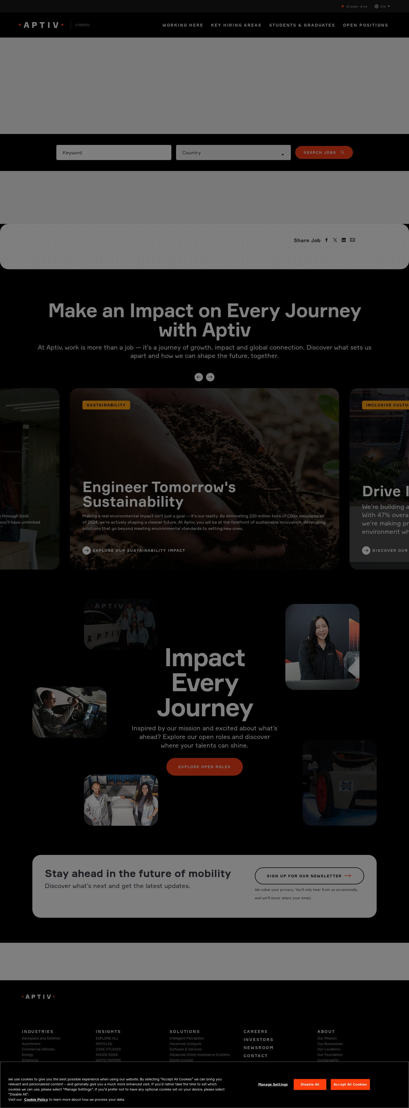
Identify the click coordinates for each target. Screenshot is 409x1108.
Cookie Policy (36, 1104)
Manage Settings (273, 1089)
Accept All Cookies (350, 1089)
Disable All (310, 1089)
